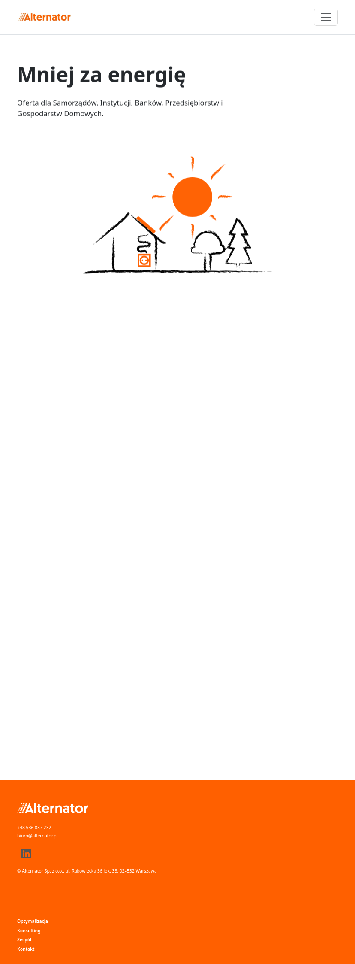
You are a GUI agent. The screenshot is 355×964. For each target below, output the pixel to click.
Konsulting (29, 931)
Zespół (24, 940)
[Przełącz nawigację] (326, 17)
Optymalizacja (32, 921)
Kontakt (25, 949)
